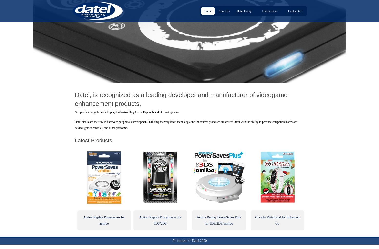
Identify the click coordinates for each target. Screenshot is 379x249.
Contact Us (294, 11)
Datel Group (245, 11)
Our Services (270, 11)
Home (207, 11)
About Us (224, 11)
